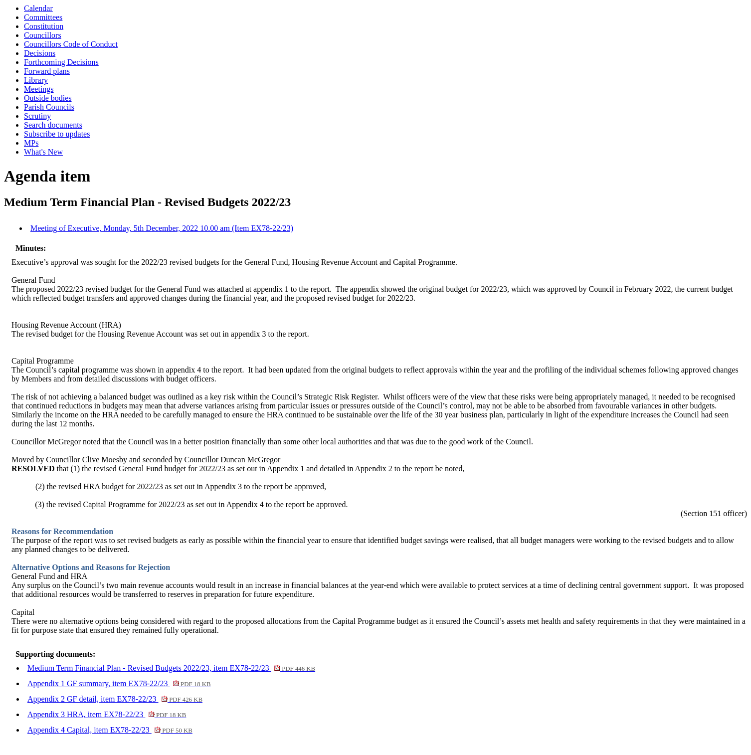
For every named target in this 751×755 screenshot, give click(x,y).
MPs (31, 143)
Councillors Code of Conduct (71, 44)
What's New (43, 152)
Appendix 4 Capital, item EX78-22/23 (109, 730)
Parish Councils (49, 107)
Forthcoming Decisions (61, 62)
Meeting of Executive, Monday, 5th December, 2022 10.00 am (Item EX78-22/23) (161, 228)
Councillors (42, 35)
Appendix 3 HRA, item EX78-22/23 (106, 714)
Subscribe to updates (57, 134)
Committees (43, 17)
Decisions (39, 53)
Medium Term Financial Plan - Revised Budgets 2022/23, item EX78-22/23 (171, 668)
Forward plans (47, 71)
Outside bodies (48, 98)
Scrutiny (37, 116)
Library (36, 80)
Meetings (39, 89)
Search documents (53, 125)
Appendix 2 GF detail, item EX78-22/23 (114, 699)
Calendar (38, 8)
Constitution (43, 26)
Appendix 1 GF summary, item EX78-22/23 (119, 683)
